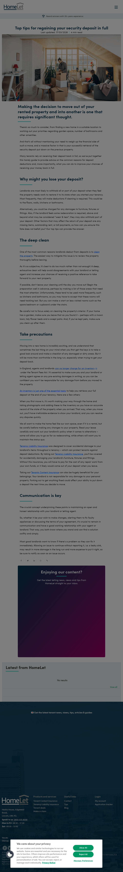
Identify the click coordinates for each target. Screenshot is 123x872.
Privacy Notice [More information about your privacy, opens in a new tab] (48, 862)
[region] (56, 853)
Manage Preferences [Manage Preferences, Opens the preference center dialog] (83, 860)
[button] (10, 854)
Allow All (83, 848)
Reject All (83, 854)
